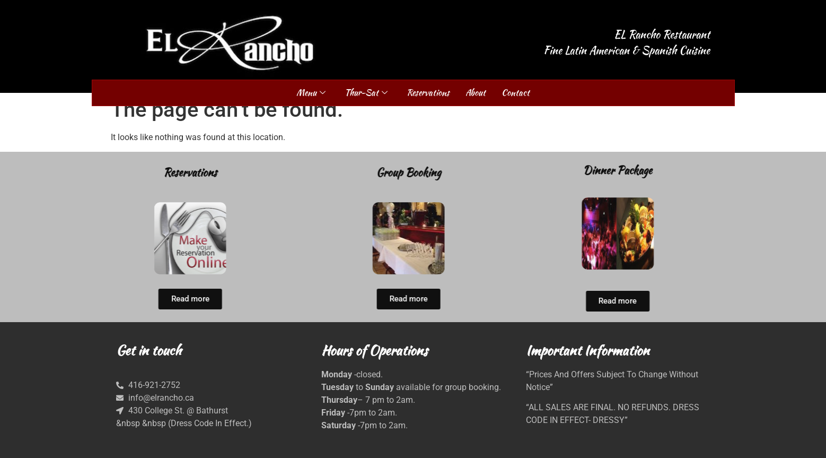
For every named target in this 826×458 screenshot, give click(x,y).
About (475, 93)
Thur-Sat (366, 93)
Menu (311, 93)
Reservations (428, 93)
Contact (516, 93)
